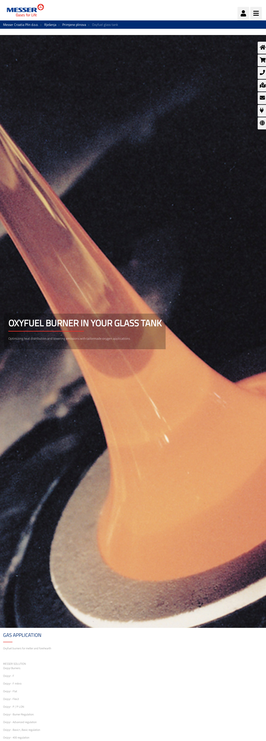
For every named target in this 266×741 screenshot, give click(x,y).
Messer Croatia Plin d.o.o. (20, 24)
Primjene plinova (74, 24)
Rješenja (50, 24)
